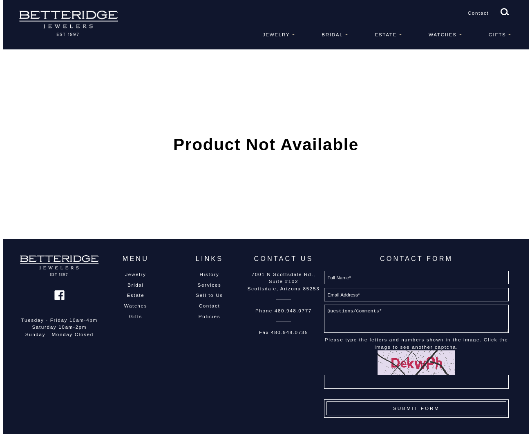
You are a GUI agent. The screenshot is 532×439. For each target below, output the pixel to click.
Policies (209, 316)
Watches (443, 34)
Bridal (332, 34)
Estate (386, 34)
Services (209, 284)
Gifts (497, 34)
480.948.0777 (293, 310)
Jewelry (276, 34)
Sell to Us (209, 295)
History (209, 274)
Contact (478, 13)
